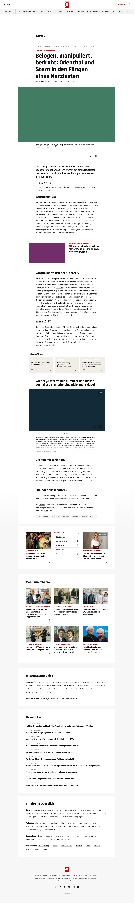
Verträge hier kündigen (63, 878)
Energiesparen (84, 823)
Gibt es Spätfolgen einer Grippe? (60, 689)
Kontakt (57, 881)
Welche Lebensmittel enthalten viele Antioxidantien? (55, 686)
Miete (52, 826)
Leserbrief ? (45, 682)
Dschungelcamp (43, 846)
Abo (122, 4)
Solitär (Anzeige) (51, 830)
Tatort (40, 35)
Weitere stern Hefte (96, 813)
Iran (19, 11)
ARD (96, 516)
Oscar (28, 849)
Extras (11, 11)
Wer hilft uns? (88, 682)
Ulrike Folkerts (75, 516)
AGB (80, 875)
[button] (100, 427)
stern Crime (69, 11)
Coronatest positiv (98, 686)
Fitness (76, 836)
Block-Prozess (26, 11)
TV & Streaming (46, 46)
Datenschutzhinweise (90, 875)
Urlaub (81, 826)
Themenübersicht (49, 813)
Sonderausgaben (32, 817)
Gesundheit (105, 11)
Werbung (74, 878)
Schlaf (50, 839)
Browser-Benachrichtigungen (72, 817)
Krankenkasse (42, 826)
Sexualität (59, 839)
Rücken (41, 839)
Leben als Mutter (38, 11)
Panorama (96, 11)
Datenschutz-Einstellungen (87, 878)
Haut (68, 836)
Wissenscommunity (33, 813)
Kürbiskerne (47, 692)
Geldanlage (29, 826)
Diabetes (49, 836)
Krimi (91, 516)
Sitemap (62, 813)
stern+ (50, 11)
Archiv (101, 810)
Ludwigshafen (66, 516)
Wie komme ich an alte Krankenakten (66, 682)
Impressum (38, 875)
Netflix (88, 846)
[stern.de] (67, 5)
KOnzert (79, 846)
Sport (126, 11)
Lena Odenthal (42, 465)
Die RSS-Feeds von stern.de (66, 810)
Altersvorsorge (40, 823)
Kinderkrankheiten (89, 836)
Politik (89, 11)
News (5, 11)
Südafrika (72, 826)
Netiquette (50, 878)
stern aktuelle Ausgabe (77, 813)
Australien (53, 823)
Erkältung (59, 836)
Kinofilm (97, 846)
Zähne (69, 839)
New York (61, 826)
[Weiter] (129, 11)
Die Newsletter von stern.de (44, 810)
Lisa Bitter (84, 516)
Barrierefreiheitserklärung (51, 875)
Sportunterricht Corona (36, 689)
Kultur (120, 11)
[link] (129, 4)
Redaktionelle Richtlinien (69, 875)
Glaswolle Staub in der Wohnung (87, 689)
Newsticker (34, 717)
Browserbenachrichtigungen (70, 881)
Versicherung (92, 826)
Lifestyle (113, 11)
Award (45, 849)
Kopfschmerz (30, 839)
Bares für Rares (66, 846)
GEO (56, 11)
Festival (36, 849)
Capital (61, 11)
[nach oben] (110, 869)
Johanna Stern (56, 516)
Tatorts (59, 288)
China (62, 823)
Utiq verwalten (40, 878)
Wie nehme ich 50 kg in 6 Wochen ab (64, 699)
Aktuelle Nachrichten (87, 810)
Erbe (95, 823)
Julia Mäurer (43, 82)
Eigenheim (72, 823)
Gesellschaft (81, 11)
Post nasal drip (83, 686)
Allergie (39, 836)
